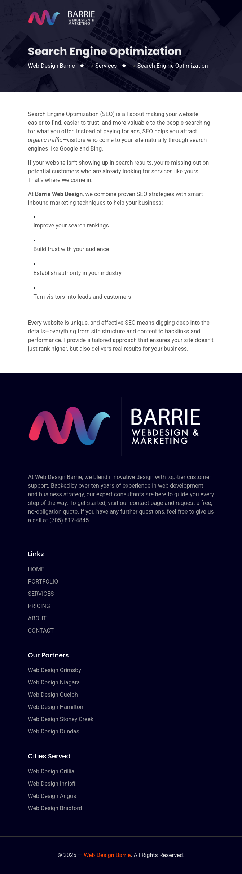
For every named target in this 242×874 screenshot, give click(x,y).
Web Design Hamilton (55, 707)
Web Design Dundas (53, 731)
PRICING (39, 606)
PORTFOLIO (43, 581)
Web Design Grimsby (54, 670)
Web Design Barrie (107, 855)
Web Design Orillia (51, 771)
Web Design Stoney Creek (61, 719)
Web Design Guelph (53, 694)
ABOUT (37, 618)
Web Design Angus (52, 796)
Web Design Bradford (55, 808)
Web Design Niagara (54, 682)
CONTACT (41, 630)
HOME (36, 569)
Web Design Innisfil (52, 783)
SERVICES (41, 593)
